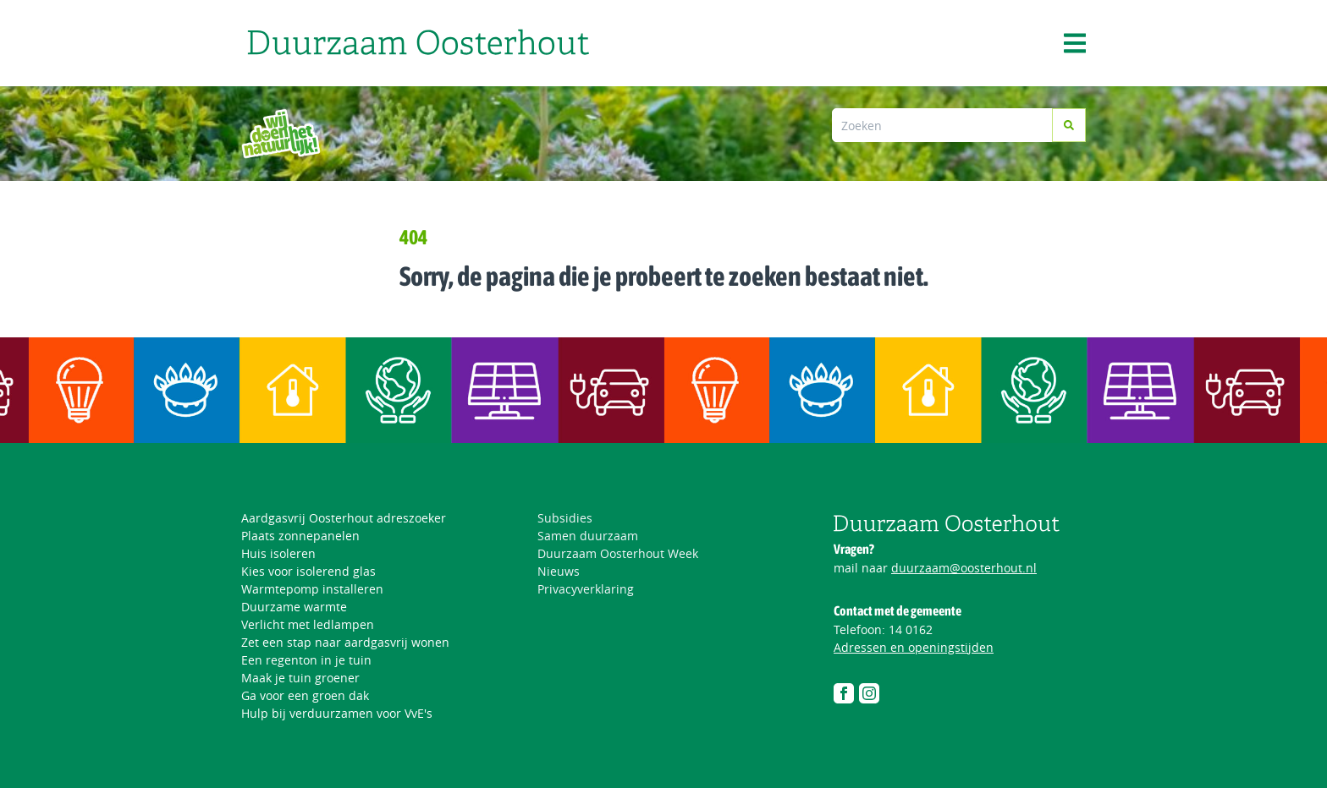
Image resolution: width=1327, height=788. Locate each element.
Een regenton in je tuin (306, 660)
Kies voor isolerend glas (308, 571)
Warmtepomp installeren (312, 589)
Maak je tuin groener (300, 678)
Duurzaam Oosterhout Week (617, 553)
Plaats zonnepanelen (300, 536)
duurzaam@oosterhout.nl (964, 568)
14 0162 (911, 629)
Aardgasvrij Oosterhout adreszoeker (343, 518)
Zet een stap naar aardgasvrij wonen (345, 642)
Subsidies (564, 518)
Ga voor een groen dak (305, 695)
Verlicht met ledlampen (307, 624)
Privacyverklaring (585, 589)
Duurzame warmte (294, 607)
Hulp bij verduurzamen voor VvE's (336, 713)
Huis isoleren (278, 553)
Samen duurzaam (587, 536)
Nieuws (558, 571)
